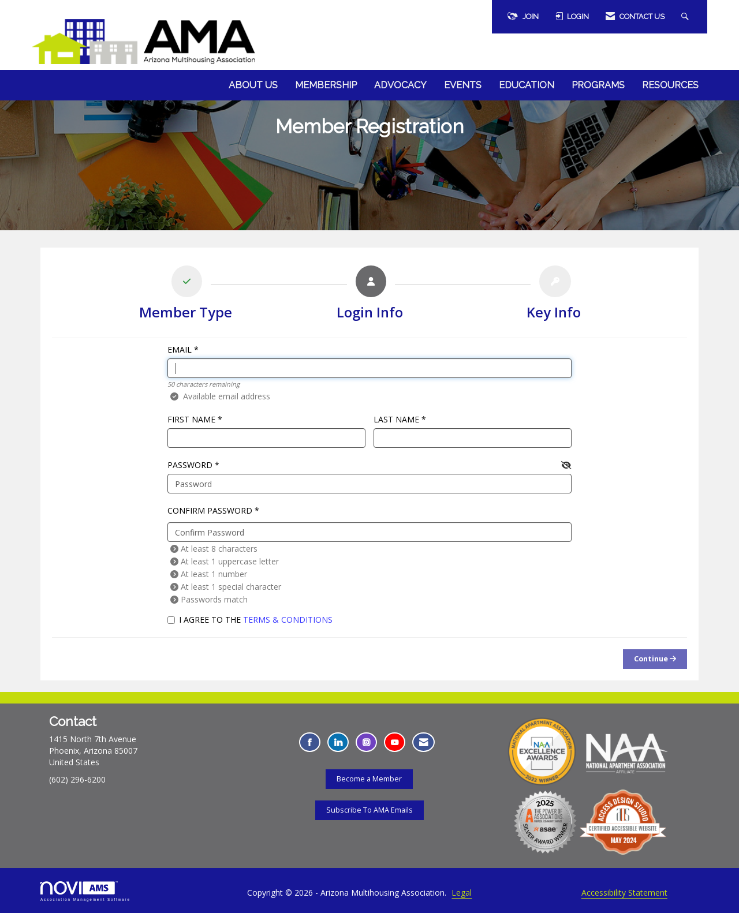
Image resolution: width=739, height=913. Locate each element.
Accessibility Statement (624, 892)
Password (189, 464)
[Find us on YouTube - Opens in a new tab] (394, 742)
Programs (598, 85)
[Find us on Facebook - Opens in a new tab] (309, 742)
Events (463, 85)
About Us (253, 85)
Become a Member (369, 779)
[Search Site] (686, 16)
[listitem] (186, 295)
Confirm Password (209, 510)
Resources (670, 85)
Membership (326, 85)
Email (179, 349)
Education (526, 85)
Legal (461, 892)
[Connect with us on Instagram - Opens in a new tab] (366, 742)
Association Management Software (85, 891)
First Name (191, 419)
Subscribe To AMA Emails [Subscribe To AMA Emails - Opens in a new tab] (369, 810)
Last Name (396, 419)
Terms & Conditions (288, 619)
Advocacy (400, 85)
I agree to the (250, 619)
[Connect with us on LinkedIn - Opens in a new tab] (338, 742)
